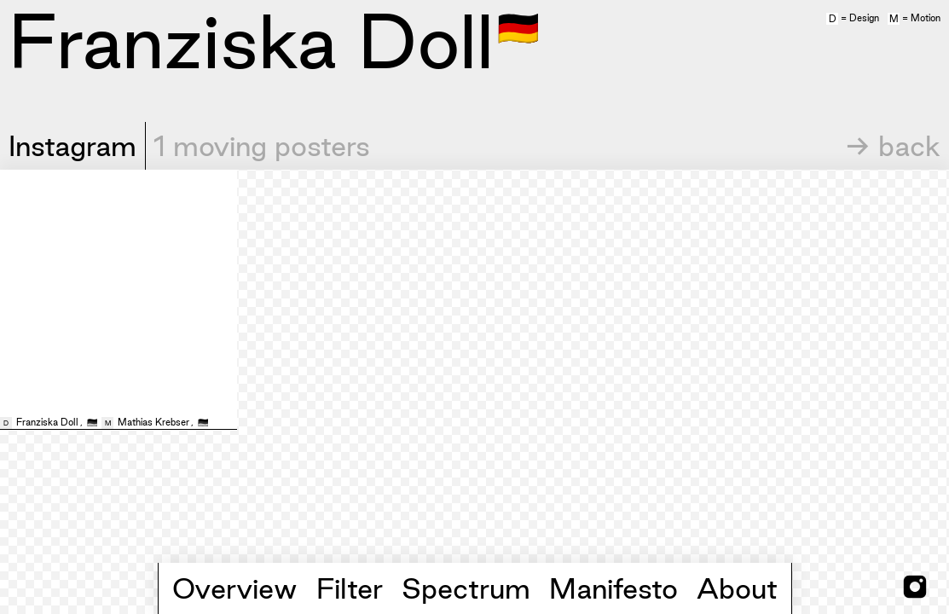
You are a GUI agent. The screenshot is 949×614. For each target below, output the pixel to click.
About (737, 588)
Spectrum (466, 588)
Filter (349, 588)
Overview (235, 588)
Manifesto (613, 588)
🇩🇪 (518, 26)
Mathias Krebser (153, 422)
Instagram (72, 145)
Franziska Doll (47, 422)
